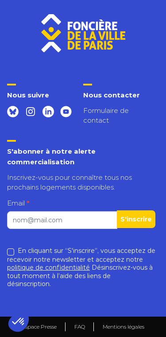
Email (18, 203)
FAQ (79, 326)
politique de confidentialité (48, 267)
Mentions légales (123, 326)
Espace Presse (39, 326)
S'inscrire (136, 219)
